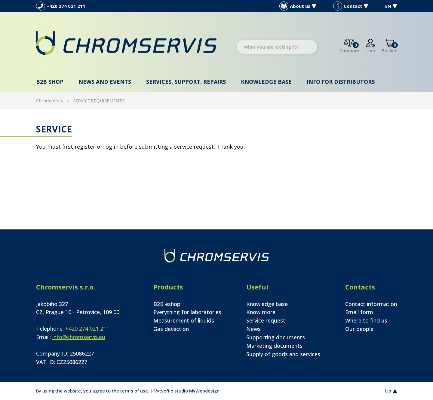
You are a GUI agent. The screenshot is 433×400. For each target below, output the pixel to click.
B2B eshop (166, 304)
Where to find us (366, 320)
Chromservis (49, 101)
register (85, 146)
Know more (260, 312)
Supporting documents (275, 337)
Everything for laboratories (187, 312)
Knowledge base (266, 81)
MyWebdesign (204, 391)
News (253, 328)
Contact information (371, 304)
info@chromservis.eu (78, 337)
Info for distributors (341, 81)
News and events (104, 81)
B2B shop (49, 81)
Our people (359, 328)
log (108, 146)
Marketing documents (274, 345)
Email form (359, 312)
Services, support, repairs (186, 81)
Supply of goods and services (283, 354)
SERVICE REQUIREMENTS (99, 101)
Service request (265, 320)
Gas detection (171, 328)
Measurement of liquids (183, 320)
